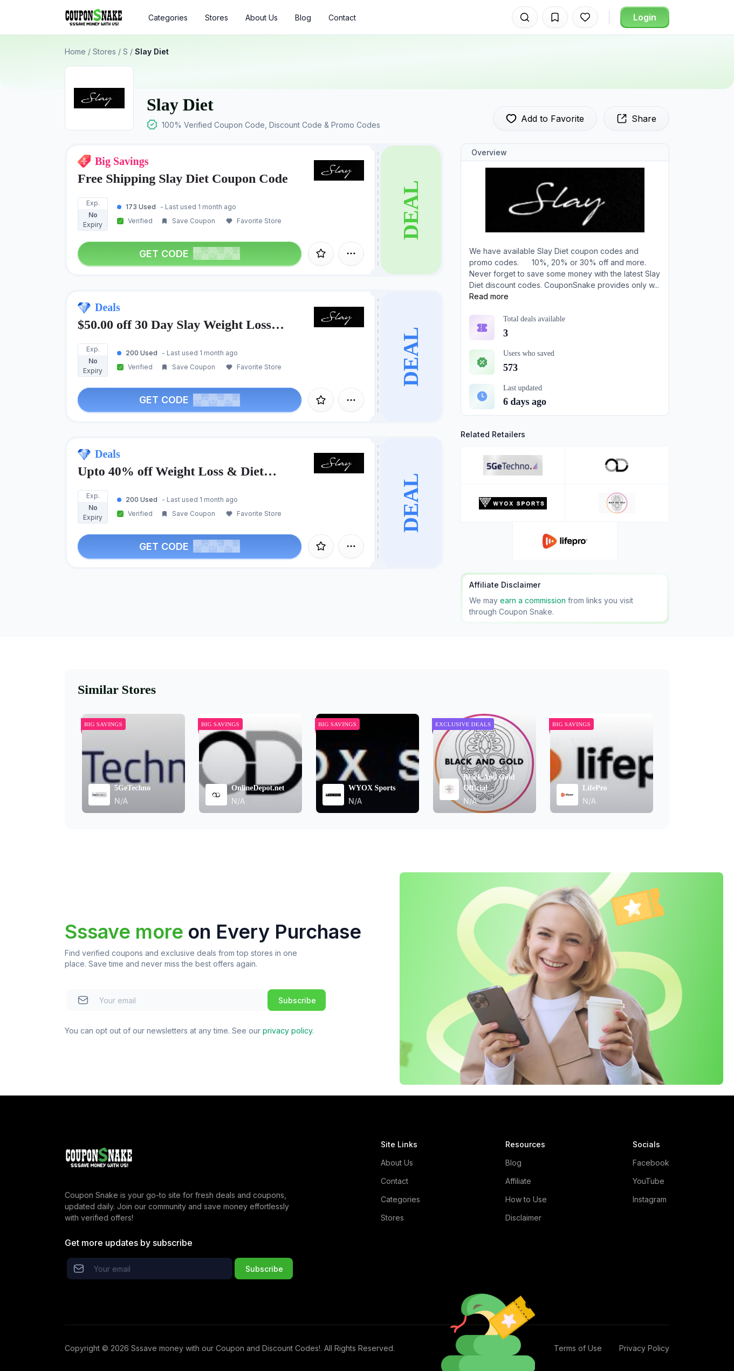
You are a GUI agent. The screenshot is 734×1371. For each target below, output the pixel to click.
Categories (168, 17)
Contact (342, 17)
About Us (261, 17)
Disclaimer (523, 1217)
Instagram (650, 1199)
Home (75, 51)
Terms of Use (578, 1348)
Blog (303, 17)
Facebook (651, 1162)
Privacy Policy (644, 1348)
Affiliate (518, 1181)
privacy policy (287, 1030)
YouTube (648, 1181)
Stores (216, 17)
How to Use (526, 1199)
